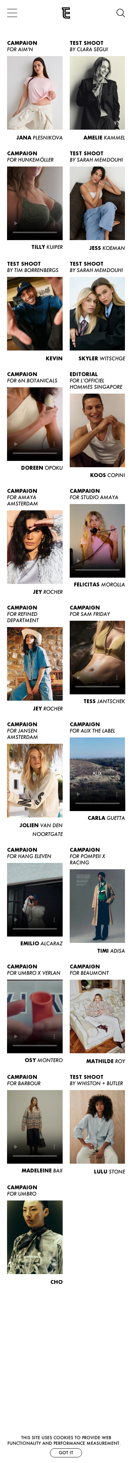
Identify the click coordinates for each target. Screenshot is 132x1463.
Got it (66, 1452)
